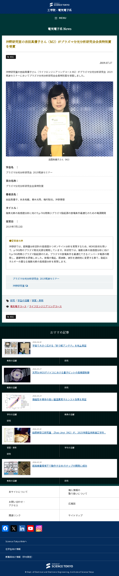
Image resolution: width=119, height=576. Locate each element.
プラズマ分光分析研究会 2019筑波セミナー (36, 278)
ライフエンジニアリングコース (45, 306)
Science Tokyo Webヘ (16, 541)
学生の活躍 (23, 300)
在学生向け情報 (13, 548)
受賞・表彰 (38, 300)
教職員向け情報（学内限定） (19, 556)
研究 (12, 300)
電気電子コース (18, 306)
